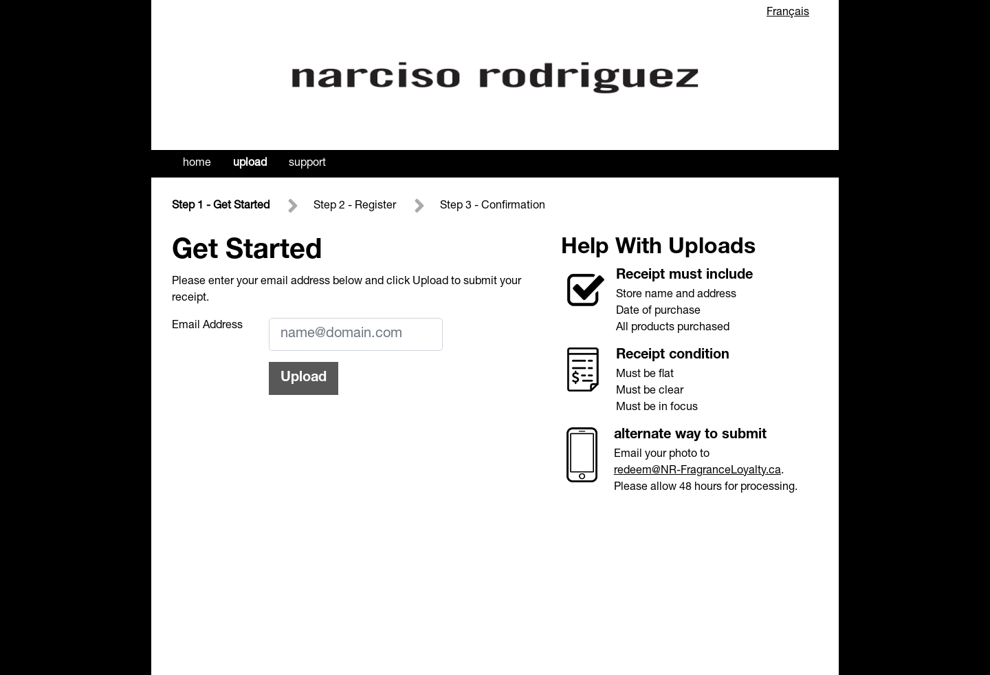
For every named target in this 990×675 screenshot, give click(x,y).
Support (307, 163)
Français (788, 13)
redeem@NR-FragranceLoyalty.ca (697, 471)
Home (197, 163)
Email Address (207, 326)
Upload (250, 163)
